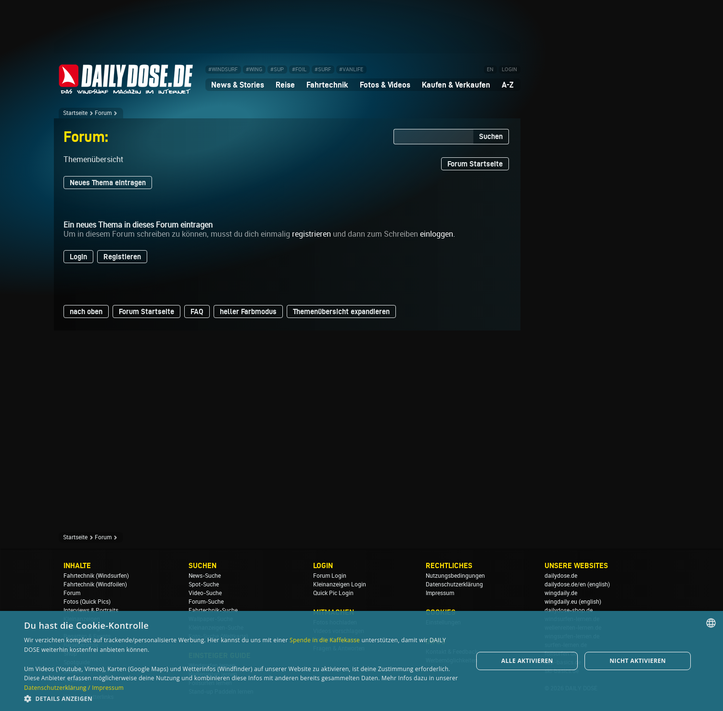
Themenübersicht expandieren (341, 311)
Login (78, 257)
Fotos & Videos (385, 84)
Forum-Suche (206, 601)
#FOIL (299, 69)
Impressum (440, 593)
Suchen (491, 136)
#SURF (323, 69)
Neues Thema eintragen (108, 182)
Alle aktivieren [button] (527, 661)
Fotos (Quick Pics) (87, 601)
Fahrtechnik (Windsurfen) (96, 575)
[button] (241, 698)
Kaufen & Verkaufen (456, 84)
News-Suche (205, 575)
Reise (285, 84)
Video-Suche (205, 593)
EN (490, 69)
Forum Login (329, 575)
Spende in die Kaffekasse (325, 640)
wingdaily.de (561, 593)
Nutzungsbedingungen (455, 575)
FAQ (196, 311)
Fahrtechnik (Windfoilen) (95, 584)
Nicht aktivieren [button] (637, 661)
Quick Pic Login (333, 593)
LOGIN (509, 69)
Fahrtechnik (327, 84)
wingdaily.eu (561, 601)
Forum (103, 113)
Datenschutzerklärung (454, 584)
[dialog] (361, 661)
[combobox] (711, 623)
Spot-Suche (204, 584)
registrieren (311, 234)
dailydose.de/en (565, 584)
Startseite (75, 113)
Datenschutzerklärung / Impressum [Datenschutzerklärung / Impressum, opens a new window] (74, 688)
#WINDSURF (223, 69)
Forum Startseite (475, 164)
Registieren (122, 257)
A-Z (508, 84)
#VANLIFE (351, 69)
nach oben (86, 311)
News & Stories (237, 84)
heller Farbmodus (248, 311)
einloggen (436, 234)
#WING (254, 69)
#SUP (277, 69)
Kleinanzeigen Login (339, 584)
